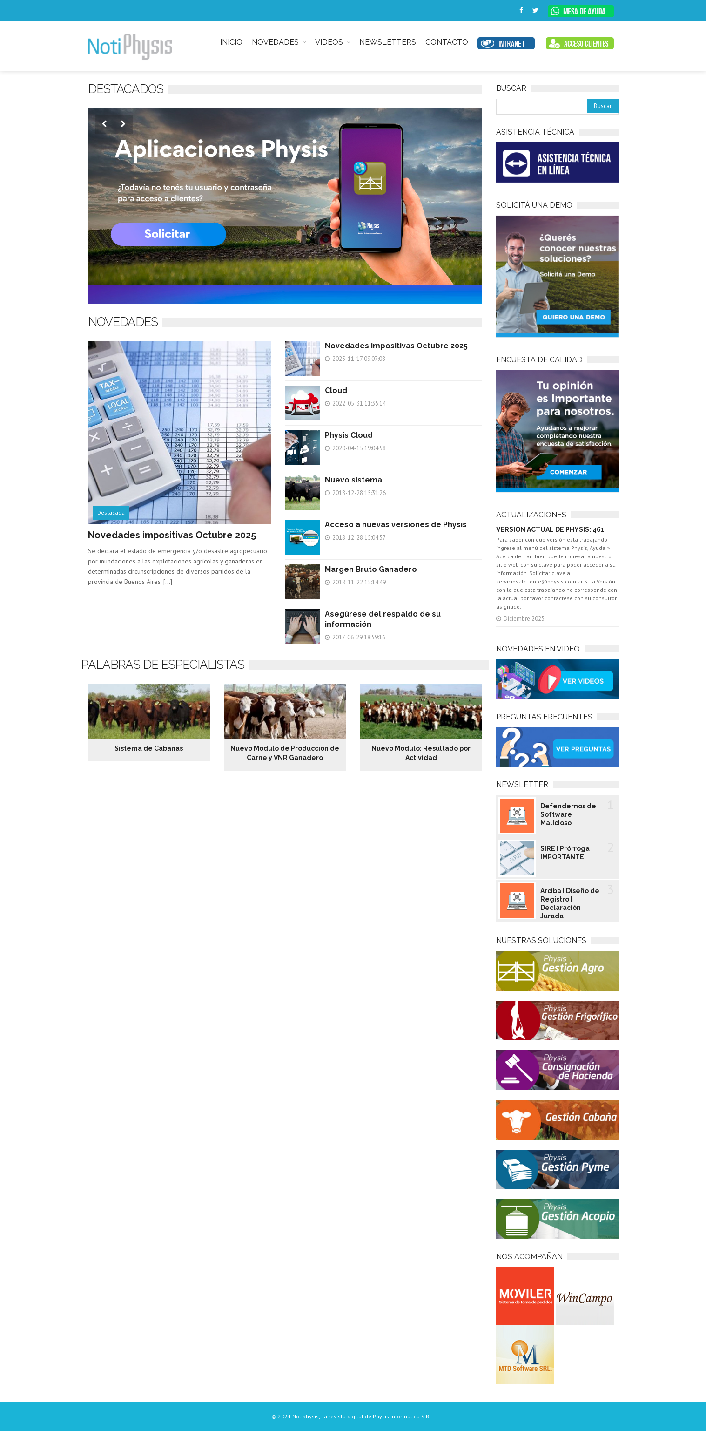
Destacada (111, 512)
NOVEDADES (275, 42)
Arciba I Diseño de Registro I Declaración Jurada (569, 903)
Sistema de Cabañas (148, 748)
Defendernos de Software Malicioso (568, 814)
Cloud (336, 390)
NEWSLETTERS (387, 42)
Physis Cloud (349, 435)
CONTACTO (446, 42)
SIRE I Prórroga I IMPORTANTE (566, 853)
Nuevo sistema (353, 479)
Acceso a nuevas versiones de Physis (396, 524)
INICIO (231, 42)
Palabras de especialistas (162, 664)
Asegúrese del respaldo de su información (383, 619)
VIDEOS (329, 42)
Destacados (125, 89)
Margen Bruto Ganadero (371, 569)
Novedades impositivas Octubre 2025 (172, 535)
